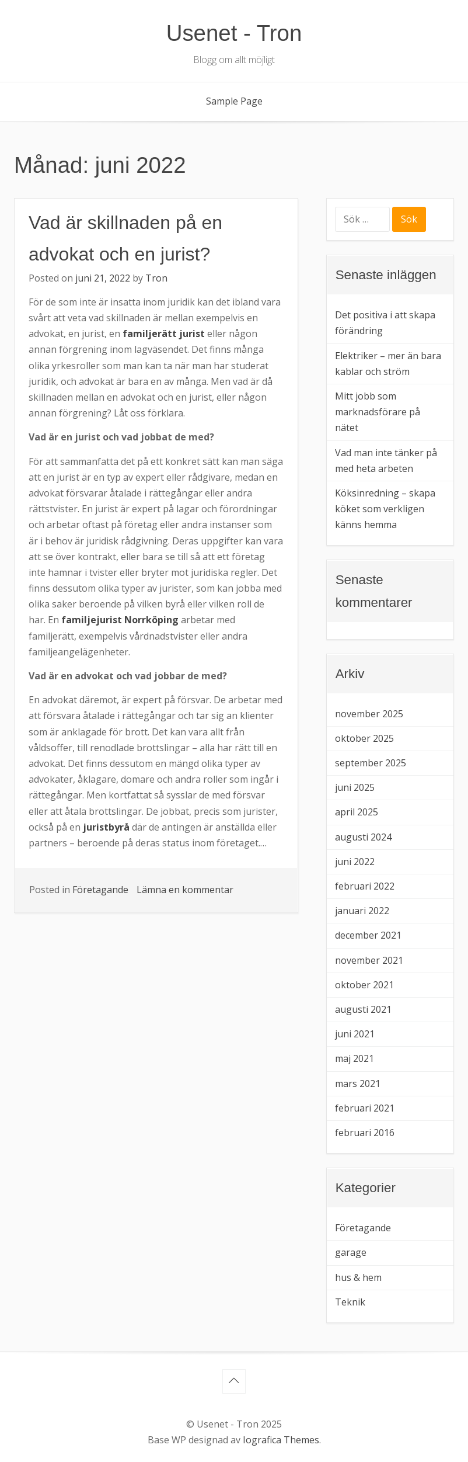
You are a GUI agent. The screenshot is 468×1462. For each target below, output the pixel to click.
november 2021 (369, 960)
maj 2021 (354, 1058)
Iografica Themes (281, 1439)
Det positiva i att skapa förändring (385, 322)
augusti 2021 (363, 1009)
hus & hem (358, 1277)
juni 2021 (355, 1033)
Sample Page (234, 101)
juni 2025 (355, 787)
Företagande (100, 889)
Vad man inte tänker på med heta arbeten (386, 460)
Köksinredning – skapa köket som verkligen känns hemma (385, 509)
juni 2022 (355, 861)
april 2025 (356, 811)
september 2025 (370, 762)
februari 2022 (364, 886)
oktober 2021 (364, 984)
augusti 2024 (363, 837)
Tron (156, 278)
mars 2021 (357, 1083)
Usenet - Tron (234, 33)
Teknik (350, 1302)
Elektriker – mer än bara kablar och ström (388, 363)
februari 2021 (364, 1108)
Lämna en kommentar (185, 889)
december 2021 (368, 935)
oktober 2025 (364, 738)
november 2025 (369, 713)
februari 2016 (364, 1132)
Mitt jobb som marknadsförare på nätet (377, 412)
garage (350, 1252)
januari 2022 (362, 910)
